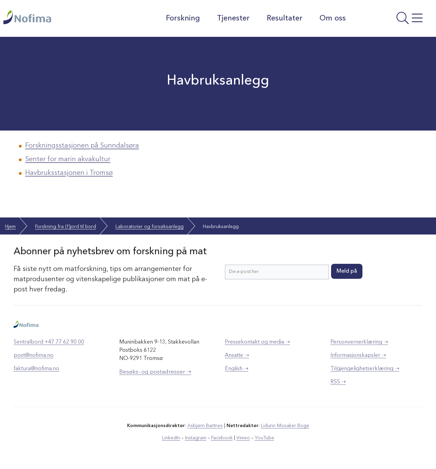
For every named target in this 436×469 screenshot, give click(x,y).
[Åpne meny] (392, 20)
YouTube (264, 438)
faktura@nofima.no (36, 369)
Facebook (222, 438)
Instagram (195, 438)
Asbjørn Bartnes (205, 425)
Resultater (284, 18)
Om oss (333, 18)
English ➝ (236, 369)
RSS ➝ (338, 382)
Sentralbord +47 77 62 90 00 (49, 342)
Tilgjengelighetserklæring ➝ (364, 369)
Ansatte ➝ (237, 355)
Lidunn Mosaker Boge (285, 425)
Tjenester (233, 18)
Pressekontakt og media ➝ (257, 342)
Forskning (183, 18)
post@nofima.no (33, 355)
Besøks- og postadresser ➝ (155, 372)
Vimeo (243, 438)
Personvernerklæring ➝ (359, 342)
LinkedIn (171, 438)
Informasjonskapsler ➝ (358, 355)
